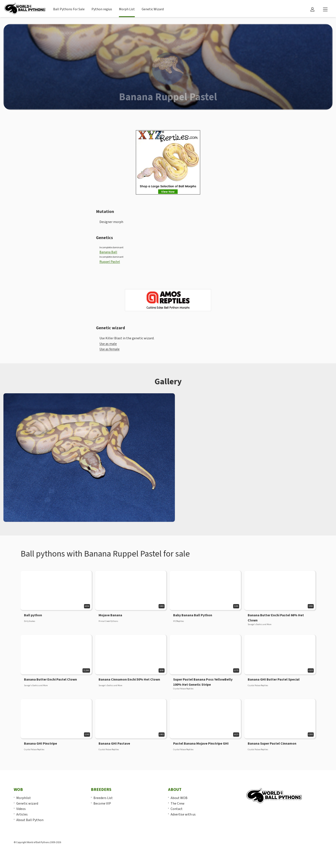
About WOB (179, 798)
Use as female (109, 349)
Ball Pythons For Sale (69, 9)
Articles (22, 814)
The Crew (177, 803)
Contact (177, 809)
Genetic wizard (27, 803)
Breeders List (103, 798)
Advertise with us (183, 814)
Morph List (127, 9)
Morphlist (23, 798)
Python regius (102, 9)
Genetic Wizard (153, 9)
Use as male (108, 343)
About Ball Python (30, 820)
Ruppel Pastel (109, 261)
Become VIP (102, 803)
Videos (21, 809)
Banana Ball (108, 252)
